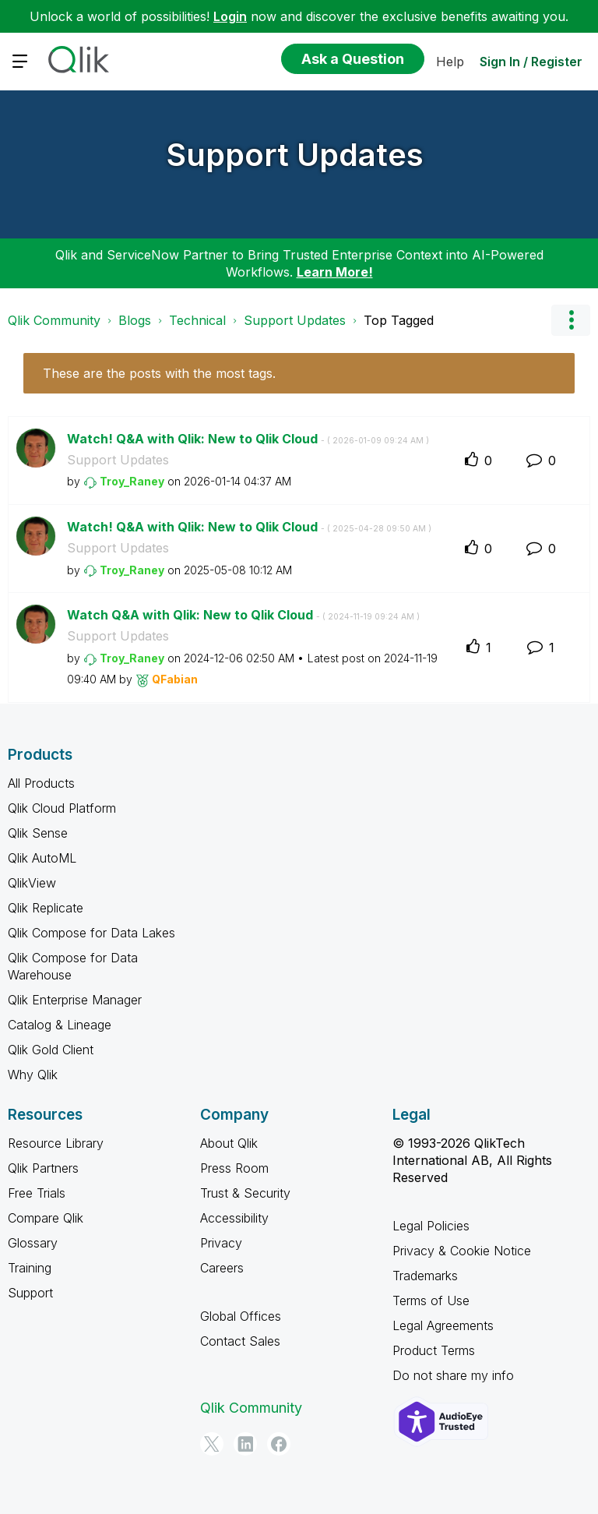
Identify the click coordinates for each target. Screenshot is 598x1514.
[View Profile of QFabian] (175, 679)
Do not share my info (453, 1375)
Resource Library (56, 1143)
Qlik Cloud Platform (62, 808)
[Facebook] (278, 1444)
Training (29, 1268)
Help (450, 61)
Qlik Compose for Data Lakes (91, 933)
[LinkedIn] (245, 1444)
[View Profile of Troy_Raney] (132, 481)
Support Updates (295, 154)
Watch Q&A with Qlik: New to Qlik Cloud (243, 615)
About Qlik (229, 1143)
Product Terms (433, 1350)
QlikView (32, 883)
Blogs (134, 320)
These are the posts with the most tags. (159, 373)
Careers (222, 1268)
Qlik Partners (43, 1168)
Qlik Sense (38, 833)
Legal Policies (431, 1225)
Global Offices (240, 1316)
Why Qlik (33, 1074)
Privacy (221, 1243)
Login (230, 16)
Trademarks (425, 1275)
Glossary (33, 1243)
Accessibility (234, 1218)
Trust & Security (245, 1193)
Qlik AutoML (42, 858)
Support (30, 1292)
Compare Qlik (45, 1218)
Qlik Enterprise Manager (75, 1000)
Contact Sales (240, 1341)
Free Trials (36, 1193)
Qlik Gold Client (50, 1049)
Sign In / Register (531, 61)
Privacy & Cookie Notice (461, 1250)
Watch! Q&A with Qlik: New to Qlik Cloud (248, 438)
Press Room (234, 1168)
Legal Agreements (443, 1325)
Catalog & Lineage (59, 1024)
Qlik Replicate (45, 908)
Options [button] (570, 320)
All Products (41, 783)
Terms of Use (431, 1300)
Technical (197, 320)
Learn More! (335, 272)
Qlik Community (54, 320)
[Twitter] (211, 1444)
